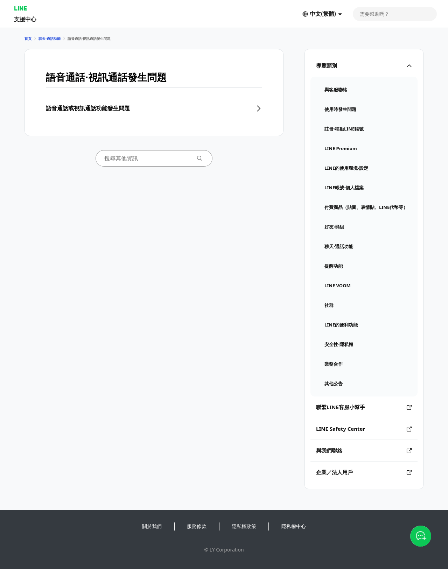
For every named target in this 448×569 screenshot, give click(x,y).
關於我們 (152, 526)
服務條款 (196, 526)
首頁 (27, 38)
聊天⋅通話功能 (49, 38)
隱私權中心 (293, 526)
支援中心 (25, 19)
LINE (20, 8)
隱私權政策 (244, 526)
